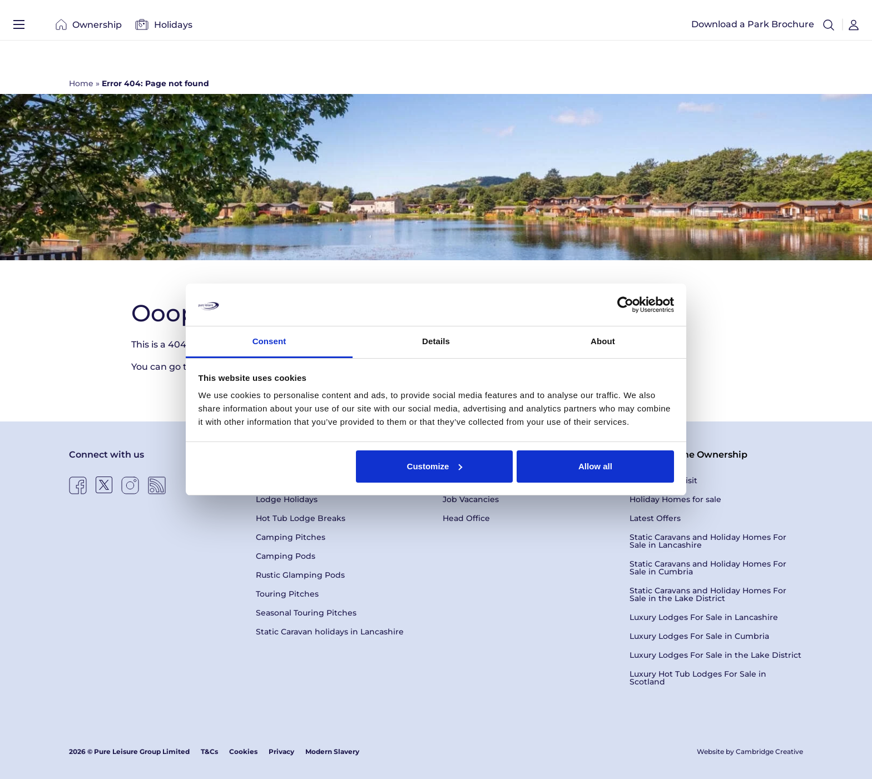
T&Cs (209, 751)
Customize (435, 466)
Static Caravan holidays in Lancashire (330, 632)
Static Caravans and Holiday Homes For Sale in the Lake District (708, 594)
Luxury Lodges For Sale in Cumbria (699, 636)
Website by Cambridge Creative (750, 751)
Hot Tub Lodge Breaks (300, 518)
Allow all (595, 466)
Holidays (163, 27)
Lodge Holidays (287, 499)
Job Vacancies (471, 499)
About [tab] (603, 341)
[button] (829, 28)
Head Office (466, 518)
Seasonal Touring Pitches (306, 613)
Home (81, 83)
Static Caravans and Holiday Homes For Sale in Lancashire (708, 541)
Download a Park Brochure (752, 27)
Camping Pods (285, 556)
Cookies (243, 751)
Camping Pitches (290, 537)
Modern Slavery (332, 751)
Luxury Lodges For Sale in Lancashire (704, 617)
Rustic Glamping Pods (300, 575)
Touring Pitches (287, 594)
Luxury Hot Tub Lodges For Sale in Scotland (698, 678)
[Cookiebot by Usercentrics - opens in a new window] (625, 304)
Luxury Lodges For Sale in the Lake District (715, 655)
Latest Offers (655, 518)
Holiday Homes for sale (675, 499)
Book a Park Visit (663, 480)
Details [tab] (436, 341)
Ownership (89, 27)
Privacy (281, 751)
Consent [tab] (269, 341)
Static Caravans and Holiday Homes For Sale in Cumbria (708, 567)
